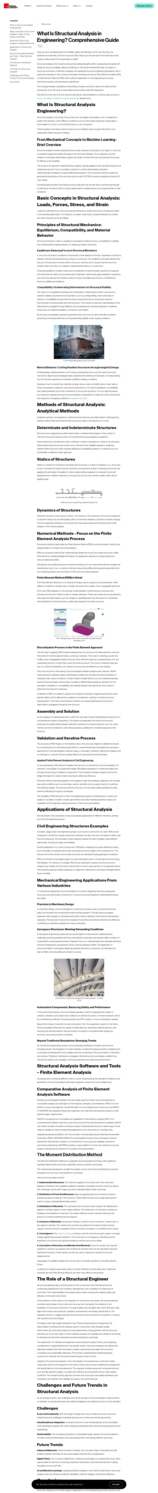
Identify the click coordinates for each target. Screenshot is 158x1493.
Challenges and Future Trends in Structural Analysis (22, 76)
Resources (61, 6)
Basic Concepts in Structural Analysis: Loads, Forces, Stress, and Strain (22, 34)
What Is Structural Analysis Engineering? (21, 26)
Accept (115, 1484)
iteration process (64, 1233)
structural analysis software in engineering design (58, 98)
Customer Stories (43, 6)
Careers (89, 6)
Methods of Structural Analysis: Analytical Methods (22, 41)
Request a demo (144, 6)
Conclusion (15, 82)
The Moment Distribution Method (20, 63)
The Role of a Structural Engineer (20, 70)
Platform (27, 6)
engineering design (79, 398)
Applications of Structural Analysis (20, 48)
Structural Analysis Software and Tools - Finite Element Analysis (22, 56)
